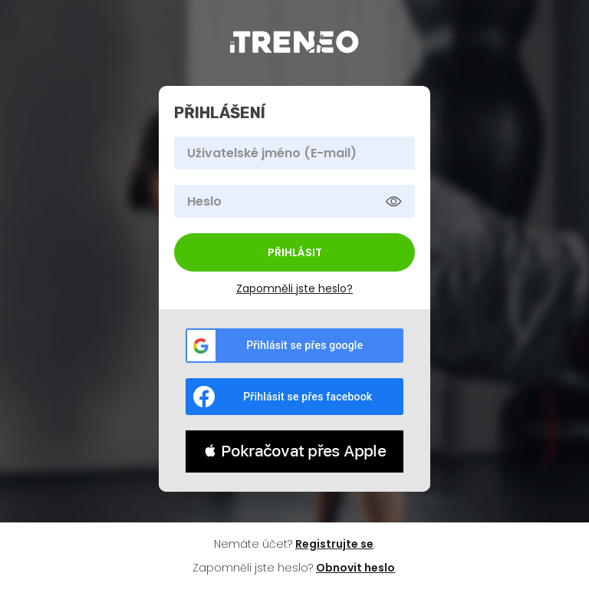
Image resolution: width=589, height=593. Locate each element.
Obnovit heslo (355, 567)
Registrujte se (334, 544)
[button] (294, 451)
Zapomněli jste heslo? (294, 288)
